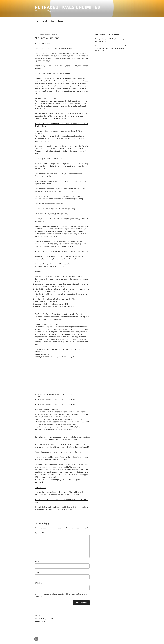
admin (54, 35)
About (44, 21)
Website (38, 583)
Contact (60, 21)
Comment (39, 533)
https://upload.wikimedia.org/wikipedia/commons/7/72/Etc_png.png (61, 251)
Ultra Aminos (40, 487)
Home (37, 21)
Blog (52, 21)
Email (37, 572)
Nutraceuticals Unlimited (68, 7)
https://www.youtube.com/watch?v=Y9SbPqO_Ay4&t (55, 404)
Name (38, 561)
